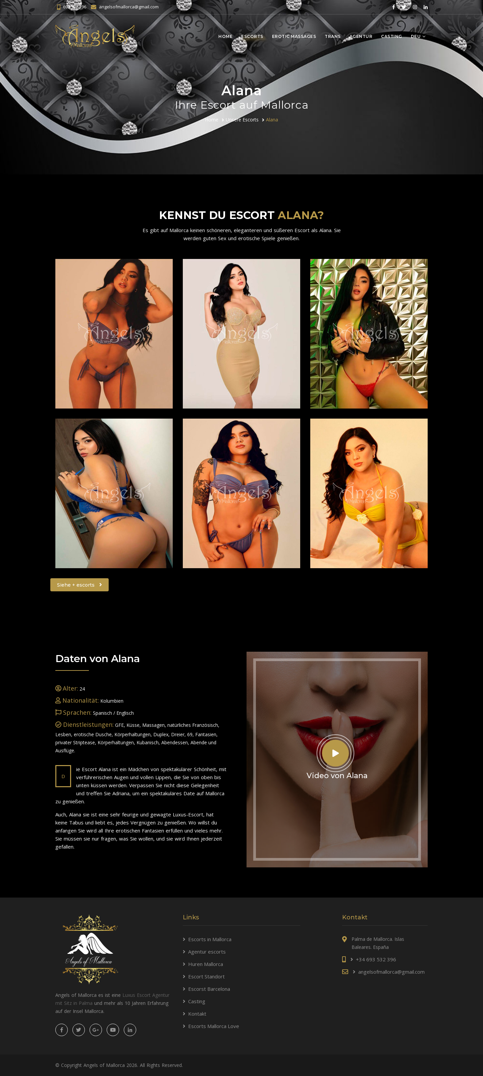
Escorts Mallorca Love (213, 1026)
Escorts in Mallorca (209, 939)
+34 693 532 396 (376, 959)
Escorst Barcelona (209, 988)
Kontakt (197, 1013)
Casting (391, 36)
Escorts (252, 36)
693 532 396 (74, 7)
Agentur (361, 36)
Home (225, 36)
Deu (416, 36)
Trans (333, 36)
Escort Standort (206, 976)
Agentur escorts (207, 951)
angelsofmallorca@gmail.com (129, 7)
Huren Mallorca (205, 964)
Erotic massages (294, 36)
